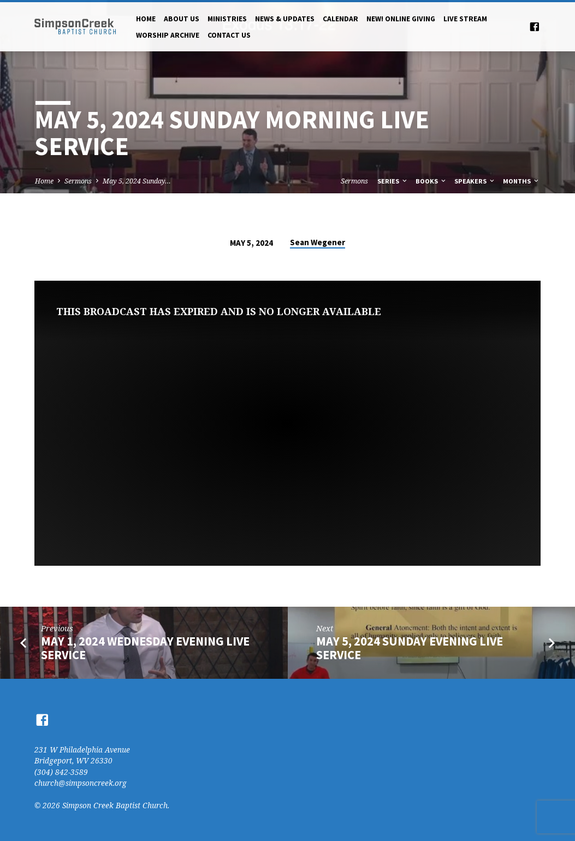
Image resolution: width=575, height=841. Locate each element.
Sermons (78, 181)
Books (431, 181)
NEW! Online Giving (400, 18)
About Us (181, 18)
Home (146, 18)
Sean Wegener (317, 242)
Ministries (227, 18)
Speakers (475, 181)
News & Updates (285, 18)
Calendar (340, 18)
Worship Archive (167, 35)
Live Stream (465, 18)
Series (392, 181)
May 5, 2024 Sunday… (137, 181)
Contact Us (229, 35)
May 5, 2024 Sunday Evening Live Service (409, 647)
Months (521, 181)
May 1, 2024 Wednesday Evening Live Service (145, 647)
